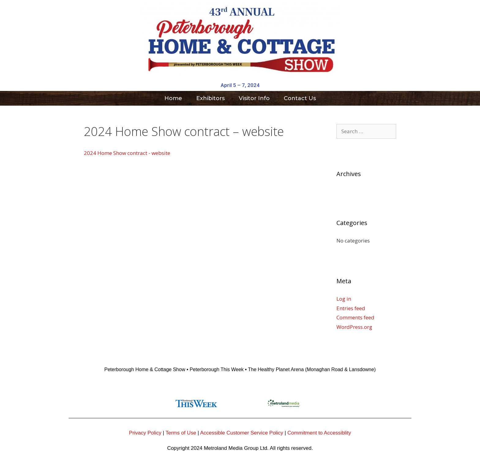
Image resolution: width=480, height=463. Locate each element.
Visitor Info (254, 98)
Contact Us (300, 98)
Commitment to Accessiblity (319, 433)
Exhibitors (210, 98)
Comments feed (355, 317)
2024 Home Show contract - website (127, 152)
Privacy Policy (145, 433)
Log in (343, 298)
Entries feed (350, 308)
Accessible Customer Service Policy (241, 433)
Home (173, 98)
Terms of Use (181, 433)
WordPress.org (354, 326)
